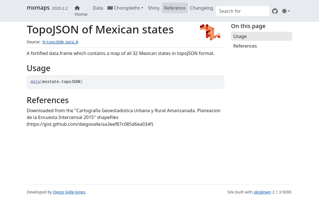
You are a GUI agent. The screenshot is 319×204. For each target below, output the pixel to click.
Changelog (201, 8)
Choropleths (124, 8)
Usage (240, 36)
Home (81, 11)
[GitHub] (275, 11)
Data (98, 8)
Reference (174, 8)
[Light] (286, 11)
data (35, 82)
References (245, 46)
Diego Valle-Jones (69, 192)
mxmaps (38, 7)
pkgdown (262, 192)
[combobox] (242, 11)
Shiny (154, 8)
